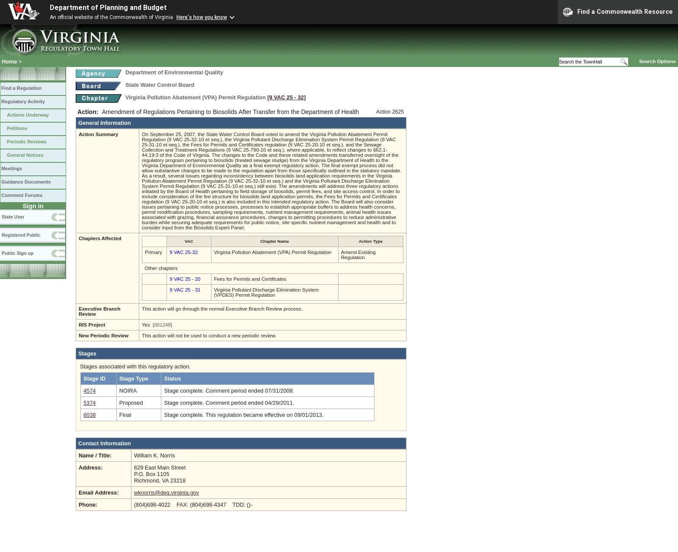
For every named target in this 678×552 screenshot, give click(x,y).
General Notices (25, 155)
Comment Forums (21, 195)
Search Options (657, 61)
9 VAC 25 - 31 (185, 289)
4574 (89, 390)
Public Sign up (17, 253)
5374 (89, 403)
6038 (89, 415)
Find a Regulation (21, 88)
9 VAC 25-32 (184, 252)
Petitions (17, 128)
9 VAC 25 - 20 (185, 279)
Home (9, 61)
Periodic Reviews (27, 141)
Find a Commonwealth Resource (618, 12)
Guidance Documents (26, 181)
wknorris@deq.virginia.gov (166, 492)
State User (13, 216)
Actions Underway (28, 114)
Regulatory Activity (23, 101)
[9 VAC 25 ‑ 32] (286, 97)
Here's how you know (201, 17)
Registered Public (21, 235)
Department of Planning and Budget (108, 7)
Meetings (11, 168)
